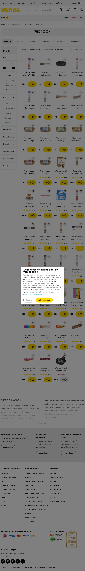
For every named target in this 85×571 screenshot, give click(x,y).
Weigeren (29, 300)
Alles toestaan (44, 300)
